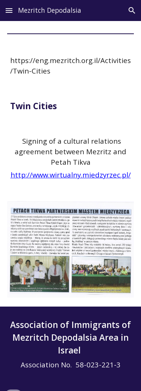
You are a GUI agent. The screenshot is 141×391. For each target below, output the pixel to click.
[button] (9, 10)
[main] (70, 65)
